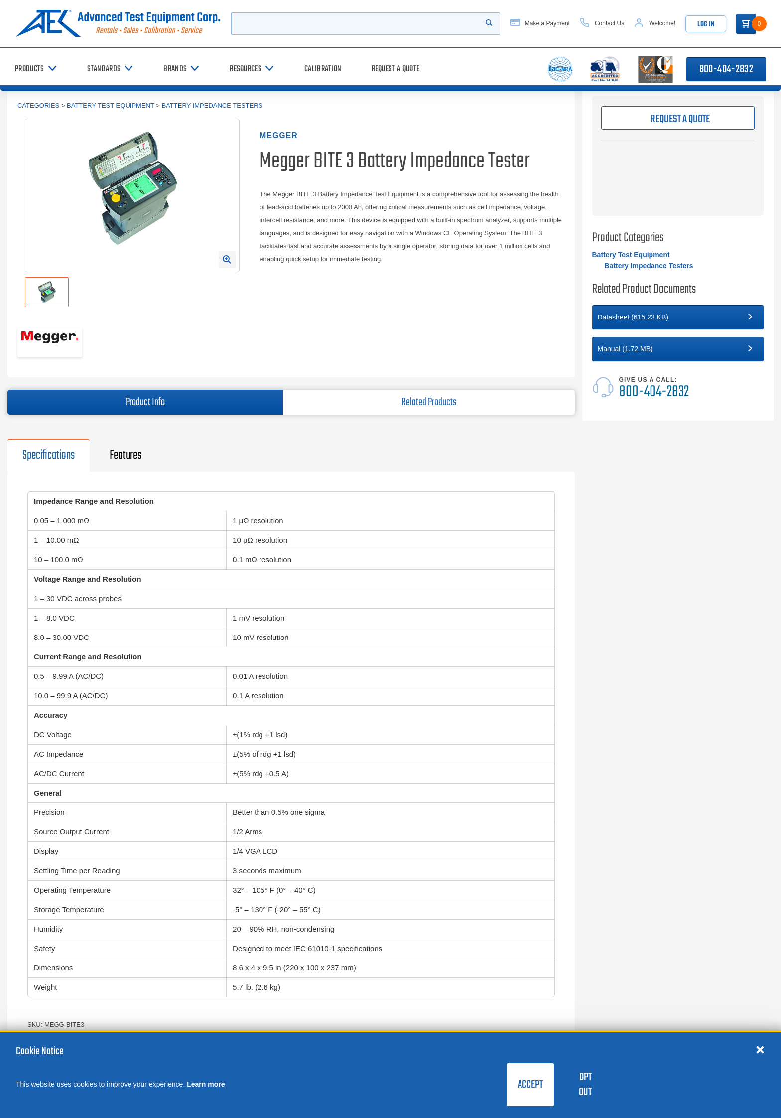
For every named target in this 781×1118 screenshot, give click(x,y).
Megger (279, 135)
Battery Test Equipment (110, 105)
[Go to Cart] (746, 24)
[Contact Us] (602, 23)
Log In (705, 24)
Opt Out (585, 1085)
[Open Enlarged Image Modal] (227, 259)
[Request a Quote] (396, 69)
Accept (530, 1084)
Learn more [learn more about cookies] (206, 1084)
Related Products (428, 402)
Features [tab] (125, 455)
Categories (38, 105)
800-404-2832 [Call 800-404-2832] (726, 69)
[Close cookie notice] (760, 1049)
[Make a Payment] (540, 23)
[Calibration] (322, 69)
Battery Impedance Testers (211, 105)
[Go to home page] (118, 23)
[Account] (654, 23)
